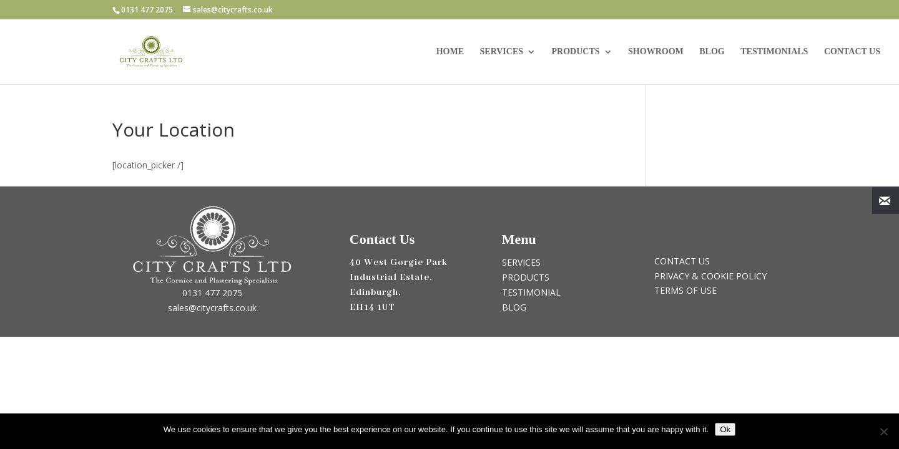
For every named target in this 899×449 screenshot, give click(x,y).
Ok (725, 429)
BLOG (711, 51)
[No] (883, 431)
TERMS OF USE (685, 290)
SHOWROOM (656, 51)
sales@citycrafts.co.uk (212, 308)
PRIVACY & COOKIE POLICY (710, 276)
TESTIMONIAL (531, 292)
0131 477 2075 (212, 293)
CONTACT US (852, 51)
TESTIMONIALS (774, 51)
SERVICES (502, 51)
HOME (450, 51)
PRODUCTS (576, 51)
